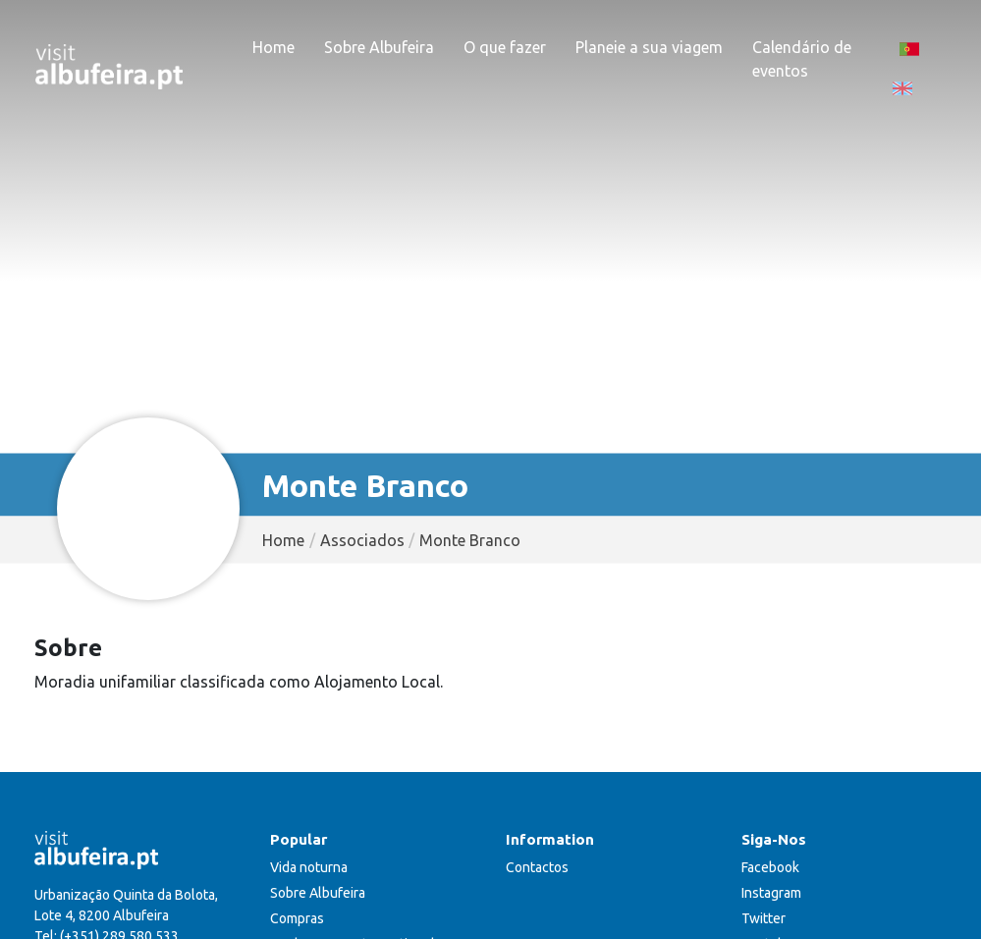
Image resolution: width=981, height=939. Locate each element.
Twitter (763, 918)
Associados (362, 540)
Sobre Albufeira (317, 893)
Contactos (537, 867)
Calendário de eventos (801, 59)
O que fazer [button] (504, 47)
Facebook (770, 867)
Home (273, 47)
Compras (297, 918)
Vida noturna (309, 867)
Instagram (771, 893)
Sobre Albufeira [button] (379, 47)
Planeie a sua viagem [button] (649, 47)
